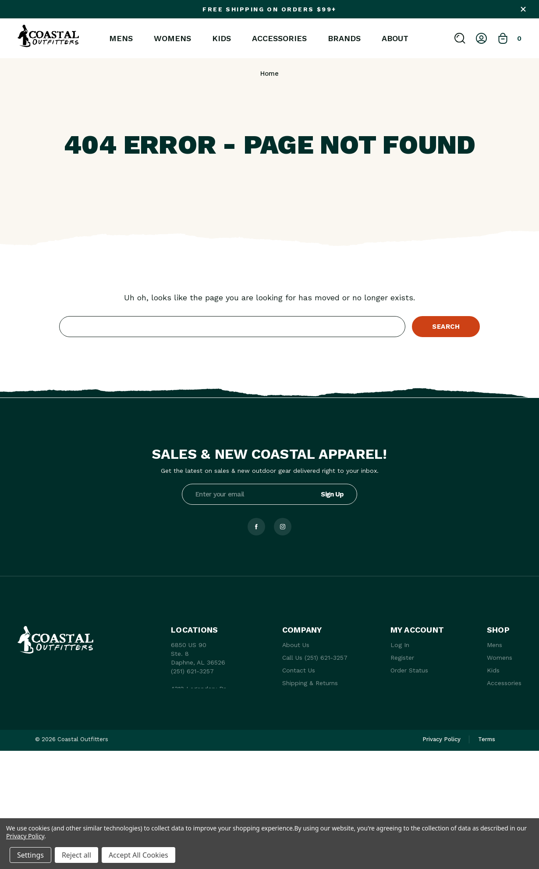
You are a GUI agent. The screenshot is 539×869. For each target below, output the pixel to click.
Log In (399, 644)
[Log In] (481, 38)
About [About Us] (395, 38)
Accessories (279, 38)
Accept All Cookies (138, 855)
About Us (295, 644)
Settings (30, 855)
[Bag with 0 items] (509, 38)
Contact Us (298, 670)
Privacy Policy (25, 836)
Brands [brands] (344, 38)
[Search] (459, 38)
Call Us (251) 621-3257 (315, 657)
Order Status (409, 670)
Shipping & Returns (310, 682)
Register (402, 657)
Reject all (76, 855)
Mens (121, 38)
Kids (221, 38)
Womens (172, 38)
